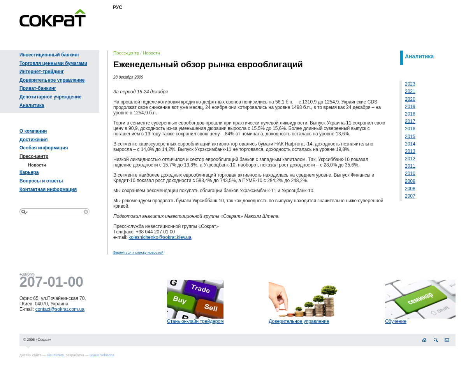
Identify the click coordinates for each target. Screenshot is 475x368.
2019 (410, 106)
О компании (33, 131)
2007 (410, 196)
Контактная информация (48, 189)
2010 (410, 173)
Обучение (395, 321)
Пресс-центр (33, 156)
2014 (410, 144)
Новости (37, 165)
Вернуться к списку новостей (138, 252)
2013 (410, 151)
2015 (410, 136)
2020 (410, 99)
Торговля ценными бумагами (53, 63)
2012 (410, 158)
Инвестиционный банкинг (49, 55)
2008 (410, 188)
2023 (410, 84)
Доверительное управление (51, 80)
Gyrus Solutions (102, 355)
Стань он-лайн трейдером (195, 321)
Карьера (29, 172)
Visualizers (55, 355)
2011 (410, 166)
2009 (410, 181)
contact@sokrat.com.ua (59, 309)
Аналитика (31, 105)
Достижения (33, 139)
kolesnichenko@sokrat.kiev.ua (159, 237)
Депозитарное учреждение (50, 97)
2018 (410, 114)
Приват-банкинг (37, 88)
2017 (410, 121)
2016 (410, 128)
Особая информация (43, 148)
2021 (410, 91)
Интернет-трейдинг (41, 71)
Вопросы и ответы (41, 181)
